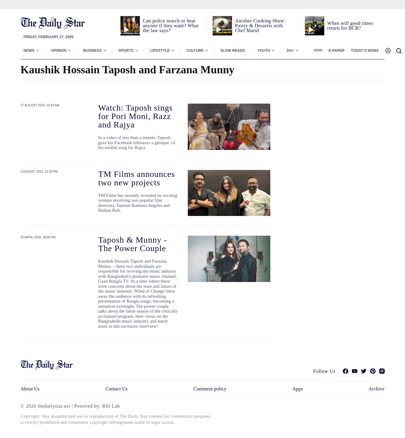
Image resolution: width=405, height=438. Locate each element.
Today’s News (364, 50)
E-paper (336, 50)
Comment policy (209, 388)
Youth (263, 50)
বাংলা (318, 50)
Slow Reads (232, 50)
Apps (297, 388)
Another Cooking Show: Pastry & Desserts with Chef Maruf (260, 25)
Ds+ (290, 50)
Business (92, 50)
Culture (195, 50)
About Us (30, 388)
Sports (126, 50)
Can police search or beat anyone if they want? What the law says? (171, 25)
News (29, 50)
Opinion (59, 50)
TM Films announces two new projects (136, 178)
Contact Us (116, 388)
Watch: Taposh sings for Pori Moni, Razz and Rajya (135, 116)
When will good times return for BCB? (350, 26)
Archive (377, 388)
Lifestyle (160, 50)
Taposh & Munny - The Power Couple (132, 244)
